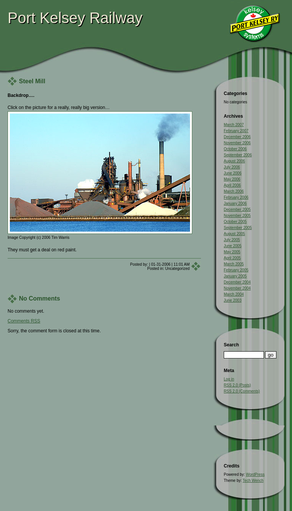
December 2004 (237, 282)
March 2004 (234, 294)
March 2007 (234, 125)
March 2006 (234, 191)
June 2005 (233, 246)
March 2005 (234, 264)
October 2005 (235, 222)
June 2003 (233, 300)
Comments (24, 321)
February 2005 (236, 270)
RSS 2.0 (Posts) (237, 385)
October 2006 (235, 149)
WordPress (255, 474)
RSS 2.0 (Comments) (242, 391)
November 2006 (237, 143)
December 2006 (237, 137)
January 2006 (235, 203)
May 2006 (232, 179)
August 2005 (234, 234)
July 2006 (232, 167)
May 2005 (232, 252)
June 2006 (233, 173)
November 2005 (237, 215)
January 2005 (235, 276)
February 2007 (236, 131)
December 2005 (237, 209)
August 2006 (234, 161)
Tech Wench (253, 480)
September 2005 (238, 228)
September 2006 (238, 155)
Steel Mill (32, 81)
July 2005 (232, 240)
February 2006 (236, 197)
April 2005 (232, 258)
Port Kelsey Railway (75, 17)
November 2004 (237, 288)
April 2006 (232, 185)
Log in (229, 379)
